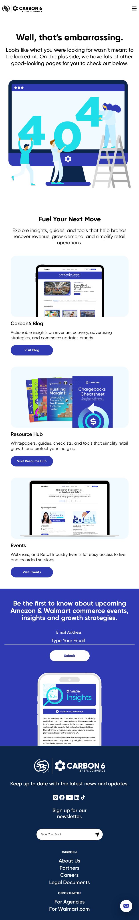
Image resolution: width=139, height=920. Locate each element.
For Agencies (69, 902)
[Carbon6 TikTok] (83, 798)
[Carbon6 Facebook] (62, 798)
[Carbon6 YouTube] (69, 798)
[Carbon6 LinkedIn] (76, 798)
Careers (69, 875)
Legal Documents (69, 882)
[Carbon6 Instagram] (55, 798)
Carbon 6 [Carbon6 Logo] (21, 8)
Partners (69, 868)
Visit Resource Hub (31, 461)
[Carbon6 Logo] (70, 766)
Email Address (69, 632)
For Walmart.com (69, 909)
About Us (69, 861)
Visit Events (32, 572)
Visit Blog (31, 350)
